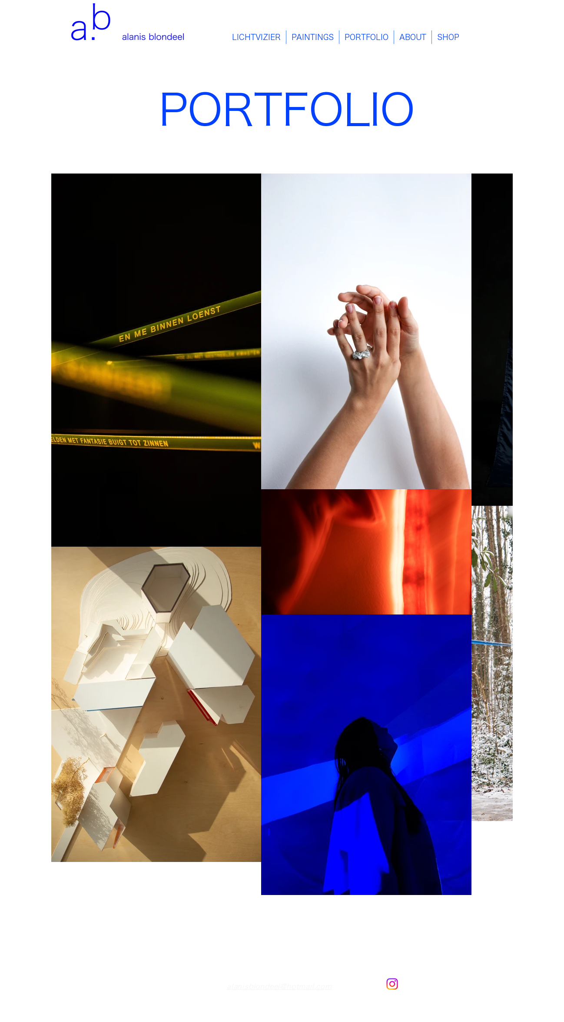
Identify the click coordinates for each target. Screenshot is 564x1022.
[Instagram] (392, 984)
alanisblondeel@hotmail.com (279, 986)
